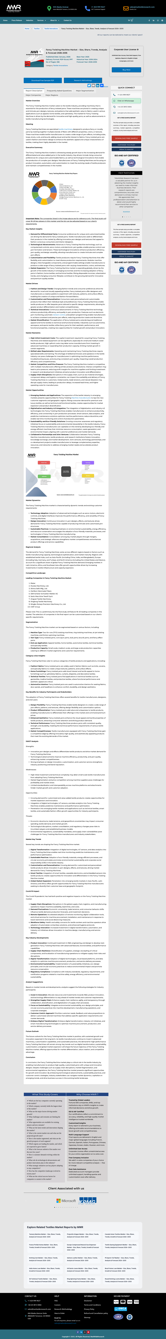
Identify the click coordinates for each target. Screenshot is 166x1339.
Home (5, 20)
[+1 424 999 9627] (87, 8)
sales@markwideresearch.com (142, 7)
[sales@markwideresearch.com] (126, 8)
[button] (40, 52)
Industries (29, 20)
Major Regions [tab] (52, 95)
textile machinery (66, 129)
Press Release (17, 20)
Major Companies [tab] (33, 95)
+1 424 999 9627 (98, 7)
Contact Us (68, 20)
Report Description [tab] (34, 91)
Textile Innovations (51, 29)
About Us (54, 20)
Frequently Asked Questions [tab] (59, 91)
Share (104, 86)
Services (41, 20)
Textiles (37, 29)
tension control (59, 315)
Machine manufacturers (81, 398)
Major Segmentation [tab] (85, 91)
